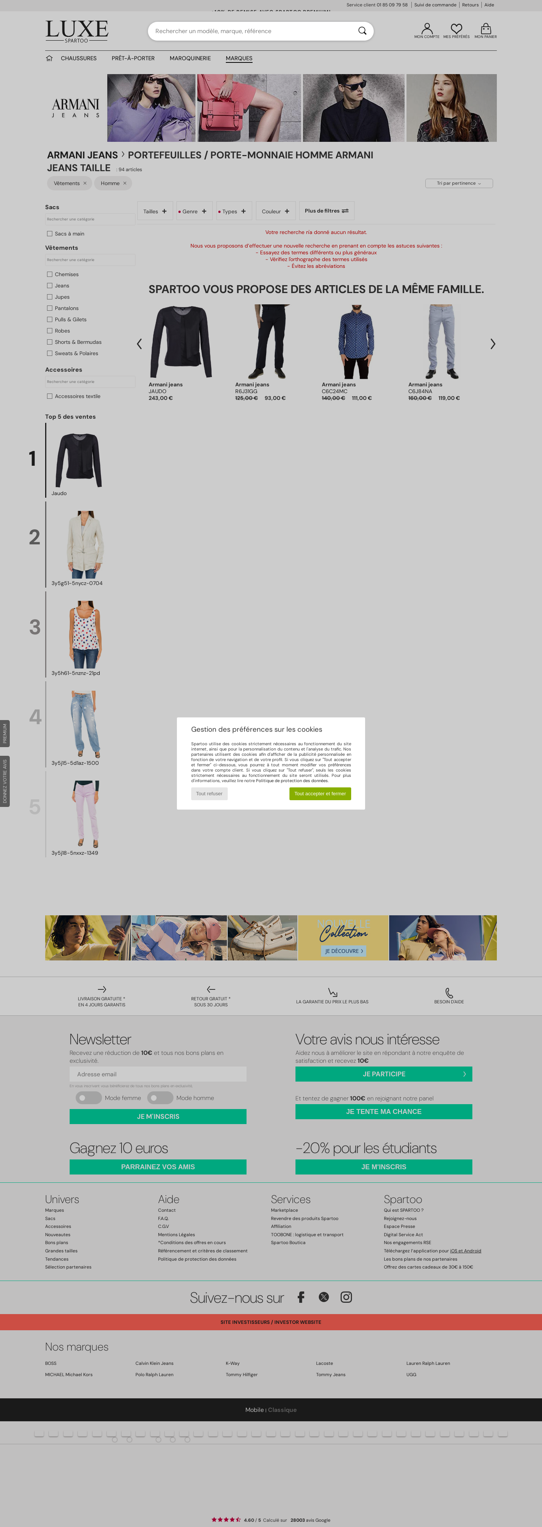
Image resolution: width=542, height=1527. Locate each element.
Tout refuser (209, 793)
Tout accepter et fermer (320, 793)
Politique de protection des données (292, 780)
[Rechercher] (362, 31)
